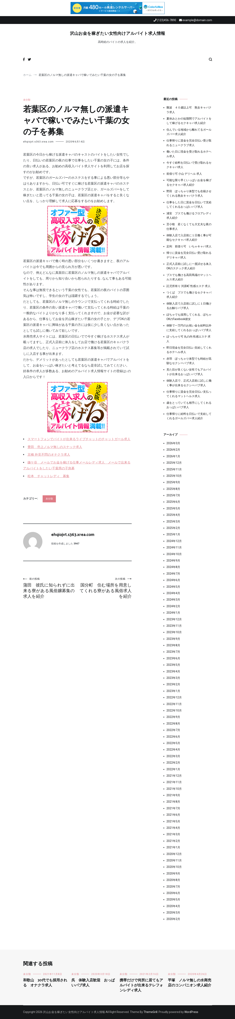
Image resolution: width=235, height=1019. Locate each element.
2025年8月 (173, 488)
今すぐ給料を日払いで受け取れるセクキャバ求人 (188, 165)
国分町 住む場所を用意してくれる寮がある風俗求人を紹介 (104, 588)
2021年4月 (173, 827)
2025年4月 (173, 514)
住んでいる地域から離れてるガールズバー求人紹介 (188, 132)
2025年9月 (173, 482)
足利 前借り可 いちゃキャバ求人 (188, 246)
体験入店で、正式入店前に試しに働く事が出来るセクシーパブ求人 (188, 383)
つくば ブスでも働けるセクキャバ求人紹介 (188, 294)
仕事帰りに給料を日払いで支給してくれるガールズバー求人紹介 (188, 416)
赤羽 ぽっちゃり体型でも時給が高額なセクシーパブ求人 (188, 361)
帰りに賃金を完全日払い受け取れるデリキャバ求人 (188, 255)
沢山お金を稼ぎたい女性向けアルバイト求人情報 (117, 33)
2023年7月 (173, 651)
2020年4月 (173, 906)
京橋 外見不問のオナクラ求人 (49, 454)
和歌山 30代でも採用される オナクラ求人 (45, 982)
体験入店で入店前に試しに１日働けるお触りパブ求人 (188, 306)
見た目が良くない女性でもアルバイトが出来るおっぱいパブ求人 (188, 372)
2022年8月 (173, 723)
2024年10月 (174, 554)
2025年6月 (173, 501)
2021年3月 (173, 834)
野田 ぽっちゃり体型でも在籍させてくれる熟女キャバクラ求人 (188, 193)
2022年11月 (174, 704)
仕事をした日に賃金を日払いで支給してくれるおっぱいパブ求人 (188, 204)
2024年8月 (173, 567)
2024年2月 (173, 606)
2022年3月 (173, 756)
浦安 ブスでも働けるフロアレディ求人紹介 (188, 215)
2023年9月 (173, 638)
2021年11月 (174, 782)
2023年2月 (173, 684)
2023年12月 (174, 619)
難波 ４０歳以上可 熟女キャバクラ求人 (188, 110)
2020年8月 (173, 880)
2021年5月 (173, 821)
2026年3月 (173, 443)
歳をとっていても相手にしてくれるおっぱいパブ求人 (188, 405)
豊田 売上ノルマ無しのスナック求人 (55, 447)
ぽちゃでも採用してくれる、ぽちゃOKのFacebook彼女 (188, 317)
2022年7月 (173, 730)
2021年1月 (173, 847)
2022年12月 (174, 697)
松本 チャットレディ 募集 (48, 476)
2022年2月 (173, 762)
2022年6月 (173, 736)
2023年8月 (173, 645)
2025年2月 (173, 528)
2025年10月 (174, 475)
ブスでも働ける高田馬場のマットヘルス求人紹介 (188, 277)
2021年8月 (173, 801)
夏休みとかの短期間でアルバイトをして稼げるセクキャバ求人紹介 (188, 121)
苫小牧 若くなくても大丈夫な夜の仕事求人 (188, 226)
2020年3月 (173, 912)
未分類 (26, 99)
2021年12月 (174, 775)
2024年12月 (174, 541)
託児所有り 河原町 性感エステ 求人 (188, 286)
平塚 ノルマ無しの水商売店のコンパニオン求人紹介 (189, 982)
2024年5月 (173, 586)
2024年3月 (173, 599)
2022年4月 (173, 749)
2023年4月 (173, 671)
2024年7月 (173, 573)
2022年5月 (173, 743)
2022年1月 (173, 769)
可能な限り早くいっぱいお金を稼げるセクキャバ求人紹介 (188, 182)
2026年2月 (173, 449)
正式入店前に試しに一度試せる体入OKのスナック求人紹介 (188, 266)
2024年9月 (173, 560)
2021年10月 (174, 788)
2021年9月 (173, 795)
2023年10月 (174, 632)
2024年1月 (173, 612)
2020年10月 (174, 866)
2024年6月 (173, 580)
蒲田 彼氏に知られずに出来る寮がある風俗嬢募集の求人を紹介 (50, 588)
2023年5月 (173, 664)
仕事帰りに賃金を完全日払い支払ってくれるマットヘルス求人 (188, 394)
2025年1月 (173, 534)
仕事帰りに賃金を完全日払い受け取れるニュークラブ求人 (188, 143)
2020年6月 (173, 893)
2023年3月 (173, 677)
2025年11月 (174, 469)
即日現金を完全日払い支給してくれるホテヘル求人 (188, 350)
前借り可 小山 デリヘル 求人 (184, 173)
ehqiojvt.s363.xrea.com (38, 141)
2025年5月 (173, 508)
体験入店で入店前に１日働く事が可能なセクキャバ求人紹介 (188, 237)
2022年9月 (173, 717)
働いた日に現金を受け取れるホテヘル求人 (188, 154)
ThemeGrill (150, 1012)
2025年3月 (173, 521)
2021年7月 (173, 808)
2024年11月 (174, 547)
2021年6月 (173, 814)
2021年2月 (173, 840)
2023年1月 (173, 691)
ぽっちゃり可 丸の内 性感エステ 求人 (188, 339)
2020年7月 (173, 886)
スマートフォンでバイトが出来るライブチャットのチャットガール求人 (79, 439)
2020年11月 (174, 860)
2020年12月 (174, 854)
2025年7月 (173, 495)
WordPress (191, 1012)
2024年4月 (173, 593)
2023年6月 (173, 658)
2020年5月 (173, 899)
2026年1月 (173, 456)
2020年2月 (173, 919)
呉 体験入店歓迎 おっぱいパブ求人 (93, 982)
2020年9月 (173, 873)
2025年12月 (174, 462)
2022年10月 (174, 710)
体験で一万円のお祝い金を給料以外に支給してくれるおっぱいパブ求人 (188, 327)
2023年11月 (174, 625)
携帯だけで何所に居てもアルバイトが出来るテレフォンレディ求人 (141, 985)
